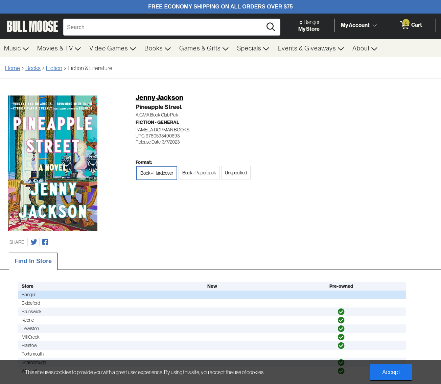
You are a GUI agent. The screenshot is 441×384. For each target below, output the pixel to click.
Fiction (54, 68)
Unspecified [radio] (236, 173)
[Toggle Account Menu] (374, 25)
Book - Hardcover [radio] (156, 173)
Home (12, 68)
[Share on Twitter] (33, 242)
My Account (355, 25)
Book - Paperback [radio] (199, 173)
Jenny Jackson (159, 97)
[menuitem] (16, 48)
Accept (391, 372)
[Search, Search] (164, 27)
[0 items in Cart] (410, 25)
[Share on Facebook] (45, 242)
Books (33, 68)
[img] (341, 311)
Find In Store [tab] (33, 261)
